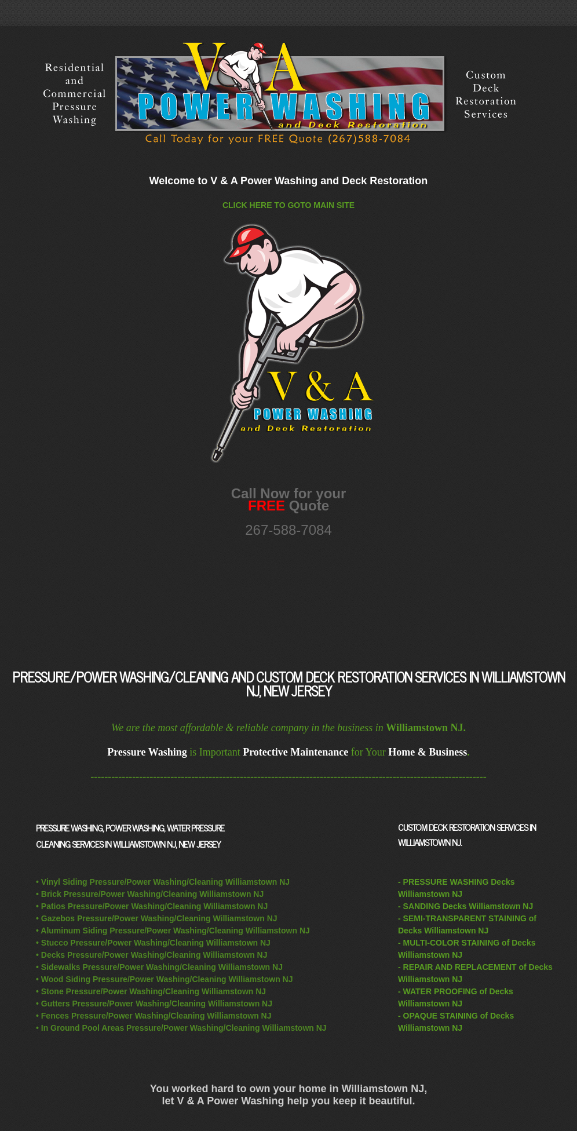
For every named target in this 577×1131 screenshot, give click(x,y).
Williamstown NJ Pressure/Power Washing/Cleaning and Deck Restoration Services (288, 94)
